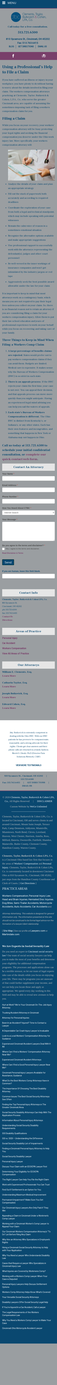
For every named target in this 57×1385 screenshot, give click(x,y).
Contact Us (7, 616)
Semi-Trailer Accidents (26, 903)
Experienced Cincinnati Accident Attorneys (21, 1060)
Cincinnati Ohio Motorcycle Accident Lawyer (22, 1328)
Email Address (10, 485)
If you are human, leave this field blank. (21, 571)
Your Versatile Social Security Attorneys (20, 1297)
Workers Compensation (14, 648)
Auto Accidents (22, 906)
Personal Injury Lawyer (12, 1161)
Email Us (42, 46)
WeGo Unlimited (38, 806)
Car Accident (8, 643)
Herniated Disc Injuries (40, 899)
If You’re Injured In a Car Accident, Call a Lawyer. (24, 1307)
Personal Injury (9, 638)
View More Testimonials (28, 765)
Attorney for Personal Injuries (15, 1018)
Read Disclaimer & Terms (12, 553)
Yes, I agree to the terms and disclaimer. (20, 549)
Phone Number (10, 496)
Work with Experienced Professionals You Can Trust (26, 1184)
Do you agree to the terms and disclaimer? (23, 545)
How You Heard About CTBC (16, 508)
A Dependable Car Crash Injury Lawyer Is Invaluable (25, 1031)
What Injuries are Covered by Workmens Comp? (24, 1271)
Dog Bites (7, 903)
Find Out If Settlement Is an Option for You (21, 1190)
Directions (7, 620)
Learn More (9, 675)
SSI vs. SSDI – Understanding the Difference (22, 1138)
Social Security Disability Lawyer (17, 1156)
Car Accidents (40, 906)
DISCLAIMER (44, 801)
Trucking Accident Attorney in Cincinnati (20, 1013)
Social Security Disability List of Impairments (22, 1143)
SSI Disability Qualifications (14, 1133)
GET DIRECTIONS (36, 782)
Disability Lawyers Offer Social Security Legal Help (25, 1302)
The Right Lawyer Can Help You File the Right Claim (25, 1179)
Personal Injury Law (39, 895)
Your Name (8, 474)
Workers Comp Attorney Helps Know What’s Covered (26, 1292)
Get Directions (26, 46)
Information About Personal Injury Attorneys (22, 1120)
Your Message (9, 519)
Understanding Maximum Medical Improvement (24, 1195)
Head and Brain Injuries (14, 899)
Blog (11, 46)
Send (8, 562)
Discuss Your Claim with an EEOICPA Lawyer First (24, 1166)
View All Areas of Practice (15, 653)
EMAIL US (27, 786)
